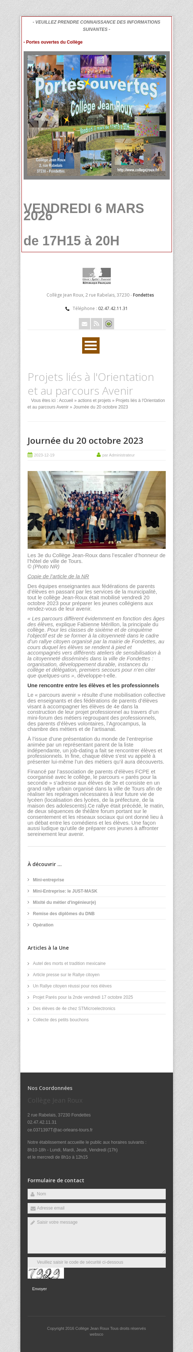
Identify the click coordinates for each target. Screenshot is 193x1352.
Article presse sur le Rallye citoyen (66, 974)
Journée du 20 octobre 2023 (86, 440)
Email (84, 323)
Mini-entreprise (48, 879)
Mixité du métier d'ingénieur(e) (64, 902)
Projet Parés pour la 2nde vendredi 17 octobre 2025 (83, 997)
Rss (96, 323)
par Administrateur (118, 455)
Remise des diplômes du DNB (64, 913)
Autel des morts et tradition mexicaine (69, 963)
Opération (43, 925)
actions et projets (94, 400)
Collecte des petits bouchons (61, 1019)
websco (96, 1334)
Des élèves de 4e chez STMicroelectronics (74, 1008)
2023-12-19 (44, 455)
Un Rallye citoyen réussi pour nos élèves (72, 986)
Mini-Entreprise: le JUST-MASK (65, 891)
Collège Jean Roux (92, 1328)
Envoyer (39, 1289)
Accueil (66, 400)
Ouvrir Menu (91, 345)
